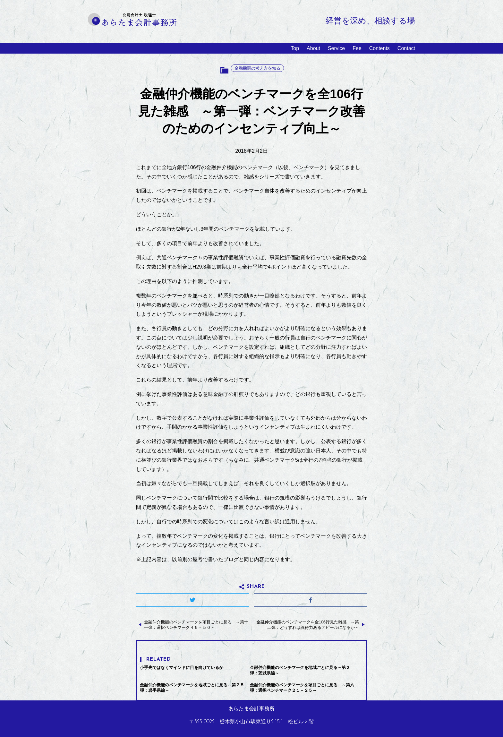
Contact (406, 48)
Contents (379, 48)
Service (336, 48)
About (313, 48)
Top (295, 48)
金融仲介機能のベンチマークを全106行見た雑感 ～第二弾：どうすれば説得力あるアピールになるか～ (307, 625)
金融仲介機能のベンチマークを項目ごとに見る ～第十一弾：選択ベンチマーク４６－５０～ (196, 625)
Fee (357, 48)
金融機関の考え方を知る (257, 68)
